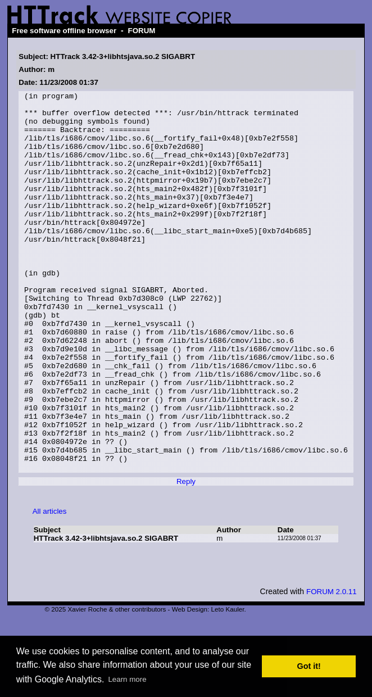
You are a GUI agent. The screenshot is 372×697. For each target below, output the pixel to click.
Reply (186, 557)
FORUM (142, 30)
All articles (50, 587)
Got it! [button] (309, 666)
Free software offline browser (64, 30)
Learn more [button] (127, 679)
